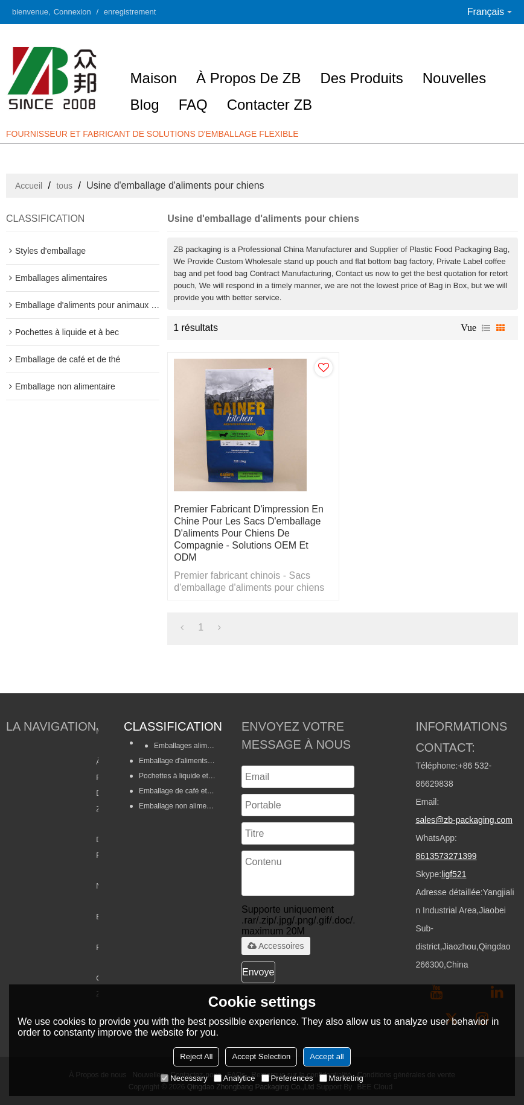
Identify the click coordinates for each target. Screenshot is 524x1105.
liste (486, 328)
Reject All (196, 1056)
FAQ (193, 104)
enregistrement (130, 11)
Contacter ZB (269, 104)
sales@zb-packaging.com (464, 820)
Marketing (341, 1078)
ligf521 (453, 874)
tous (64, 185)
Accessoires (276, 946)
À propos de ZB (248, 78)
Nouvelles (454, 78)
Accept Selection (261, 1056)
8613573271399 (445, 856)
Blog (144, 104)
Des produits (361, 78)
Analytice (234, 1078)
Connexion (72, 11)
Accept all (326, 1056)
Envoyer (258, 972)
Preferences (287, 1078)
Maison (153, 78)
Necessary (184, 1078)
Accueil (28, 185)
